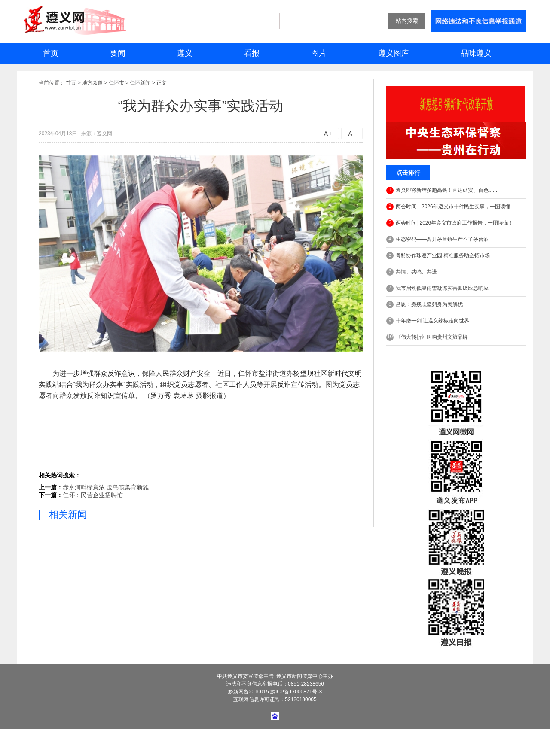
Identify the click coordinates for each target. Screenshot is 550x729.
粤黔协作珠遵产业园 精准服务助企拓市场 (438, 255)
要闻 (117, 53)
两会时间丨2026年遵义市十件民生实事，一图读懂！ (451, 206)
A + (328, 133)
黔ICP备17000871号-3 (296, 692)
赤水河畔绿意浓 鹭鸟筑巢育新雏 (106, 487)
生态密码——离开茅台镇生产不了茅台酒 (437, 239)
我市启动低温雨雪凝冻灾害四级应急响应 (437, 288)
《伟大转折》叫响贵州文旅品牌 (427, 337)
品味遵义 (476, 53)
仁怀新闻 (140, 83)
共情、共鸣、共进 (411, 272)
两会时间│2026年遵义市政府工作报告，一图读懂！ (449, 223)
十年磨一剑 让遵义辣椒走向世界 (427, 321)
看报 (252, 53)
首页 (50, 53)
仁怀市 (116, 83)
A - (351, 133)
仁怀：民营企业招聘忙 (93, 495)
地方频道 (92, 83)
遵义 (184, 53)
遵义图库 (393, 53)
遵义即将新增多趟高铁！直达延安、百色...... (441, 190)
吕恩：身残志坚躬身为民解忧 (424, 304)
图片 (319, 53)
